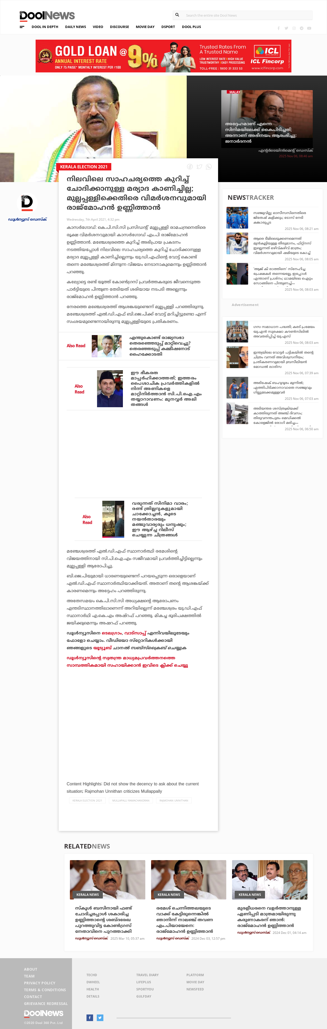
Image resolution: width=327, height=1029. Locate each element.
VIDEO (98, 26)
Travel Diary (147, 975)
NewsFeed (195, 989)
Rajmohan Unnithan (174, 800)
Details (92, 996)
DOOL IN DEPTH (45, 26)
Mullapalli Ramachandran (131, 800)
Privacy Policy (39, 982)
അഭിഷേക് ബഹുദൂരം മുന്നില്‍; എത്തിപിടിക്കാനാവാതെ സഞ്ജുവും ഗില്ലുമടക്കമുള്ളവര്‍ (282, 387)
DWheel (93, 982)
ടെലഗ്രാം (112, 633)
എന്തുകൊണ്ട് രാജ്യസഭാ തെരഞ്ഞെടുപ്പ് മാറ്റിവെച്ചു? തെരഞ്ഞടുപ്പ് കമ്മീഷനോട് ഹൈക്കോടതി (160, 346)
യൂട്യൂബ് (102, 648)
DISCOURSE (119, 26)
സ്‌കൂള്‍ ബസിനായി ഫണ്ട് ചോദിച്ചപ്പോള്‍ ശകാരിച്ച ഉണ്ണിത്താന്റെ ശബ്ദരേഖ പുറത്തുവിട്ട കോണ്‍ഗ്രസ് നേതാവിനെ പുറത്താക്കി (103, 919)
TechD (91, 975)
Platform (195, 975)
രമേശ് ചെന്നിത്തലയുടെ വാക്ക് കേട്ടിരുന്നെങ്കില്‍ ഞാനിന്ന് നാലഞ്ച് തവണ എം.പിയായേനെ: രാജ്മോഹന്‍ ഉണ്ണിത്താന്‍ (184, 919)
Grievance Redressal (46, 1003)
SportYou (145, 989)
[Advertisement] (138, 470)
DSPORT (168, 26)
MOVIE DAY (145, 26)
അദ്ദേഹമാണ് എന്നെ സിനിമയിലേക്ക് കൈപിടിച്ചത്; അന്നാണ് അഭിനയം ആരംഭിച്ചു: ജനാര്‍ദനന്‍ (261, 132)
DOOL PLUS (191, 26)
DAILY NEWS (75, 26)
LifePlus (143, 982)
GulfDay (143, 996)
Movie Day (195, 982)
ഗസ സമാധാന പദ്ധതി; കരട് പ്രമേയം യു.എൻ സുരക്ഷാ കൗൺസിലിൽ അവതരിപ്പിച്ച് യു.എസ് (284, 331)
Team (29, 976)
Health (92, 989)
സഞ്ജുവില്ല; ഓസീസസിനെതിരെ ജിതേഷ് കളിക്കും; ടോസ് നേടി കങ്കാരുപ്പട (279, 217)
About (30, 969)
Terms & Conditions (45, 989)
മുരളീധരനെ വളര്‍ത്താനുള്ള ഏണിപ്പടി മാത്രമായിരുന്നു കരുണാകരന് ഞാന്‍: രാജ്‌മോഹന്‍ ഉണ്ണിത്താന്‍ (269, 917)
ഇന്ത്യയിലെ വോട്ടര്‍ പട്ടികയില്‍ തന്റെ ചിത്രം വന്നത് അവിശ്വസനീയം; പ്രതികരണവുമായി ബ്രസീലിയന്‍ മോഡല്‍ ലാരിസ (283, 359)
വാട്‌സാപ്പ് (135, 633)
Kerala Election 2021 (87, 800)
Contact (33, 996)
